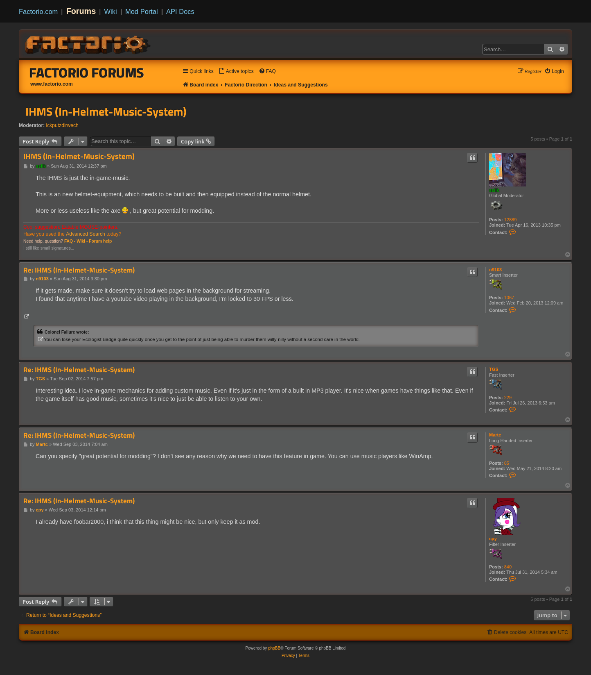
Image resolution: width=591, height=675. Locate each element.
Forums (81, 11)
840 (508, 566)
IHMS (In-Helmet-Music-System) (106, 111)
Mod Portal (141, 11)
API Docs (180, 11)
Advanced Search (85, 234)
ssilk (494, 190)
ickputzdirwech (62, 125)
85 (506, 463)
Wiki (110, 11)
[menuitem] (236, 71)
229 (508, 397)
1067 (509, 297)
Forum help (100, 241)
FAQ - (69, 241)
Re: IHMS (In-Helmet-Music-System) (79, 270)
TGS (494, 369)
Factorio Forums (86, 72)
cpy (493, 538)
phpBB (274, 648)
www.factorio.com (51, 84)
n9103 (495, 269)
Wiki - (82, 241)
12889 (510, 219)
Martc (495, 434)
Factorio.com (38, 11)
